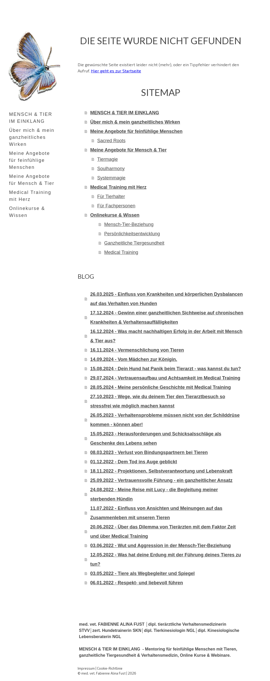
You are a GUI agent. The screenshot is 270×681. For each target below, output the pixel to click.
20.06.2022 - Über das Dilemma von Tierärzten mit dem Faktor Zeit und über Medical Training (163, 531)
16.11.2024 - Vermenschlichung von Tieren (137, 350)
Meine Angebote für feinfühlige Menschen (29, 160)
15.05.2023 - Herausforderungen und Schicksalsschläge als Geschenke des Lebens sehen (155, 438)
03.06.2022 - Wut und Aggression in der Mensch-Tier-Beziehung (160, 545)
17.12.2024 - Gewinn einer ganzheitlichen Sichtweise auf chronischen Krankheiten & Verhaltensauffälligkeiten (166, 317)
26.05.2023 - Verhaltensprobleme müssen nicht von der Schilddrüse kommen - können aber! (165, 420)
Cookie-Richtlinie (109, 668)
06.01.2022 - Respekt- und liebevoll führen (136, 582)
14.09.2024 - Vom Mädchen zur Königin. (133, 359)
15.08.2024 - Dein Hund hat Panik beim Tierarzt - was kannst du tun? (165, 368)
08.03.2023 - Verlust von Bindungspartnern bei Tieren (149, 452)
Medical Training (121, 252)
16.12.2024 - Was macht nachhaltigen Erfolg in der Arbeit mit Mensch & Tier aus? (166, 336)
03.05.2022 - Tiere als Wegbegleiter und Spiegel (142, 573)
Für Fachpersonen (116, 205)
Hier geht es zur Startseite (116, 70)
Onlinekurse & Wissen (27, 212)
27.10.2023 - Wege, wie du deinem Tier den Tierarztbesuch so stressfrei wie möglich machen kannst (157, 401)
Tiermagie (107, 159)
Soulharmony (111, 168)
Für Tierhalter (111, 196)
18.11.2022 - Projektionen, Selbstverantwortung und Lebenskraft (161, 471)
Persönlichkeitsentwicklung (132, 233)
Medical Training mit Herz (30, 196)
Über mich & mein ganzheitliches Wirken (31, 137)
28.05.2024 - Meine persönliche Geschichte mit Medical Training (160, 387)
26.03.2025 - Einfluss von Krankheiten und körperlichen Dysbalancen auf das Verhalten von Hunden (166, 299)
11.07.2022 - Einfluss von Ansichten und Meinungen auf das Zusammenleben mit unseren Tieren (156, 513)
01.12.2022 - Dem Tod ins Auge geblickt (133, 461)
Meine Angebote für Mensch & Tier (31, 180)
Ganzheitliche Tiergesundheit (134, 243)
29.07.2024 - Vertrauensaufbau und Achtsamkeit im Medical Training (165, 378)
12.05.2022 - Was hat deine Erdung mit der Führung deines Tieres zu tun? (165, 559)
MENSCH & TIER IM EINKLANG (30, 118)
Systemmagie (111, 177)
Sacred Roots (111, 140)
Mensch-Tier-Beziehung (129, 224)
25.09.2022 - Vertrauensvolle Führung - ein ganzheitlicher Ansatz (161, 480)
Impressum (86, 668)
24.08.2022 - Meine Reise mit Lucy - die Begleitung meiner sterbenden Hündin (154, 494)
